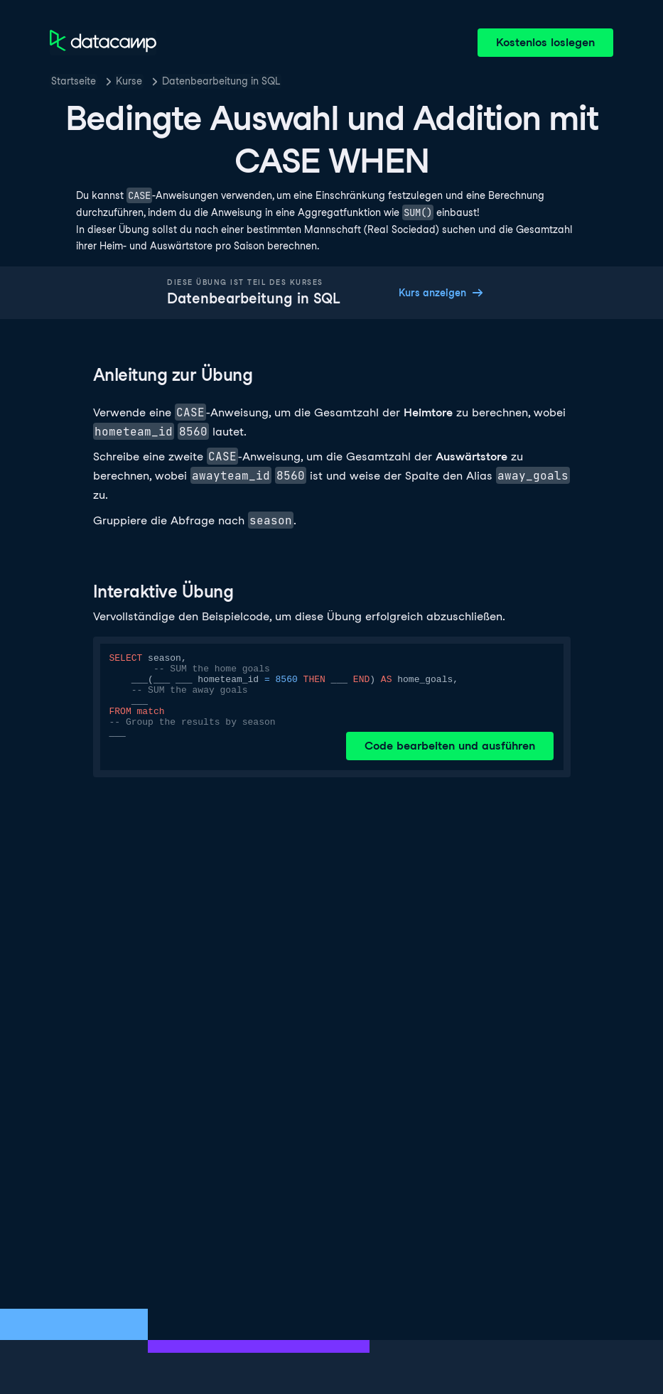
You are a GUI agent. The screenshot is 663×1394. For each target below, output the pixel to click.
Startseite (73, 81)
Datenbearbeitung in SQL (221, 81)
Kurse (129, 81)
